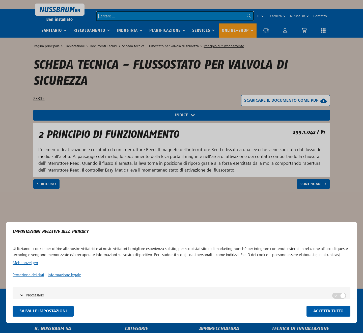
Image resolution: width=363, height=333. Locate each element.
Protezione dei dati (28, 275)
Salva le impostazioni (43, 311)
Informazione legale (64, 275)
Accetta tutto (328, 311)
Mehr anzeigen (25, 263)
